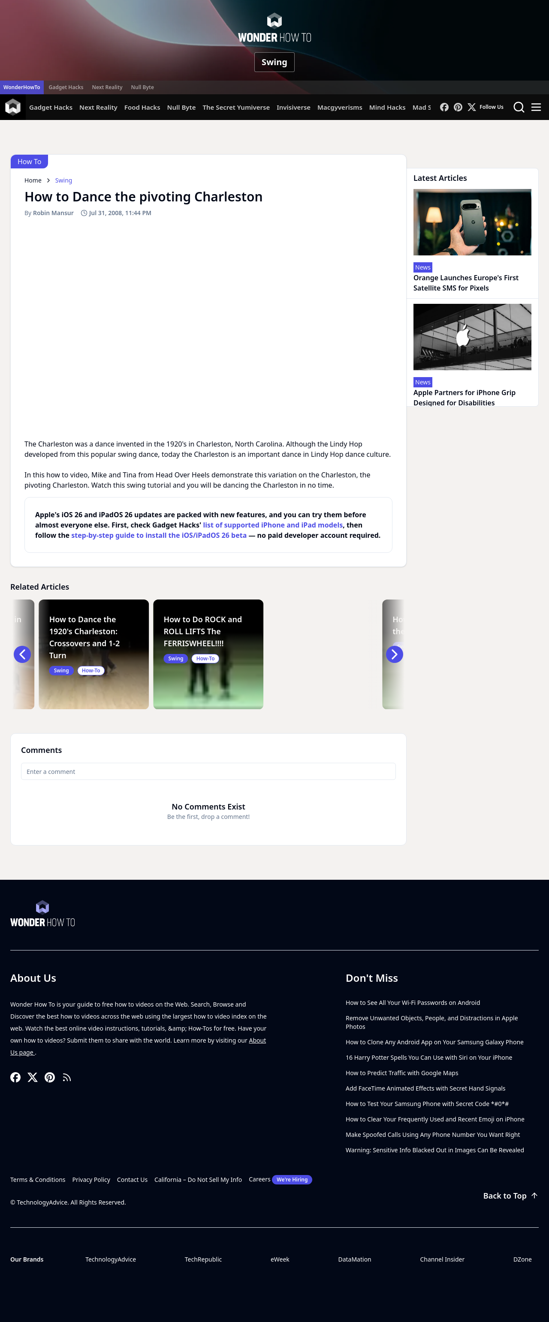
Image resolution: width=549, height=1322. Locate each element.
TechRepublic (203, 1259)
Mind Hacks (387, 107)
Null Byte (142, 87)
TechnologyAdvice (110, 1259)
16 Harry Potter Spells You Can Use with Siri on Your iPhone (429, 1057)
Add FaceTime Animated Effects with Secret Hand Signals (426, 1088)
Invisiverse (294, 107)
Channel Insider (442, 1259)
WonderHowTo (21, 87)
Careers (280, 1179)
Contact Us (132, 1179)
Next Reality (107, 87)
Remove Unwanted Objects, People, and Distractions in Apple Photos (432, 1022)
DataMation (354, 1259)
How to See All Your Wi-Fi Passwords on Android (413, 1002)
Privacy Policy (91, 1179)
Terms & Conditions (38, 1179)
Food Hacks (142, 107)
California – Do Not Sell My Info (198, 1179)
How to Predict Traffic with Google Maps (402, 1073)
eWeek (280, 1259)
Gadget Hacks (66, 87)
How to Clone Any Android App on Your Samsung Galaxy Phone (435, 1042)
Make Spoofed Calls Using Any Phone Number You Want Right (433, 1134)
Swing (274, 62)
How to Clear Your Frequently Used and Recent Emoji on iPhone (435, 1119)
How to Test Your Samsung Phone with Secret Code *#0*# (427, 1104)
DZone (522, 1259)
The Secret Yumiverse (236, 107)
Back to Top (511, 1195)
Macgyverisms (339, 107)
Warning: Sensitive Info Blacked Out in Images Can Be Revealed (435, 1150)
